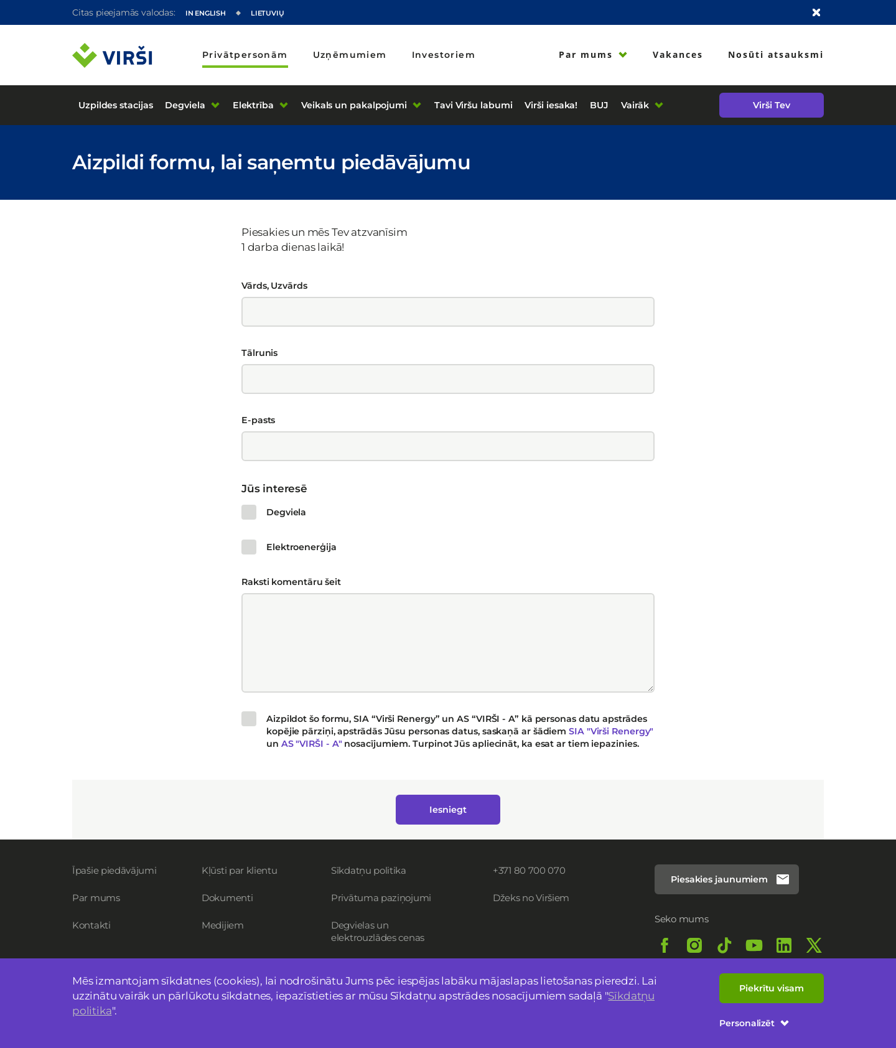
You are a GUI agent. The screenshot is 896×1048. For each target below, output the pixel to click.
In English (205, 13)
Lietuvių (267, 13)
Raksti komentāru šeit (291, 581)
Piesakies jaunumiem (730, 879)
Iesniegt (447, 809)
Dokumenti (227, 898)
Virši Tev (771, 105)
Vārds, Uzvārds (274, 285)
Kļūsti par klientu (240, 870)
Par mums (96, 898)
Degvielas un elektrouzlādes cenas (377, 931)
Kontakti (91, 925)
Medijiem (223, 925)
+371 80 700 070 (529, 870)
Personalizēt (754, 1023)
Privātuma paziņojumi (381, 898)
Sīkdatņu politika (368, 870)
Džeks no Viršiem (531, 898)
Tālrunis (259, 352)
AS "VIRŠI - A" (313, 743)
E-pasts (258, 420)
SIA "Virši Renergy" (611, 731)
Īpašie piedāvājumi (114, 870)
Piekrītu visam (771, 988)
